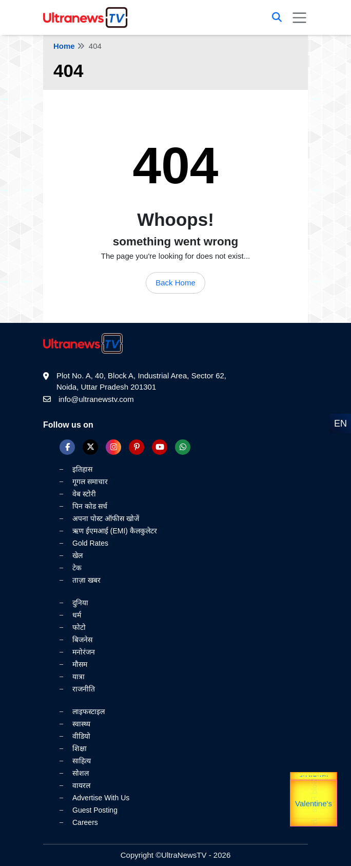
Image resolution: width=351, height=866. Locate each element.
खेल (77, 555)
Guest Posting (95, 810)
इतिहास (82, 469)
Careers (85, 822)
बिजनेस (82, 640)
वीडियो (81, 736)
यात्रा (78, 676)
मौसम (79, 664)
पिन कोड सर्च (89, 506)
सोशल (80, 773)
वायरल (81, 785)
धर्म (76, 615)
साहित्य (81, 761)
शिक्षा (79, 748)
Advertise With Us (100, 798)
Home (64, 46)
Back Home (175, 282)
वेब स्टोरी (84, 494)
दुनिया (80, 603)
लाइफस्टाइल (88, 711)
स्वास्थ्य (81, 724)
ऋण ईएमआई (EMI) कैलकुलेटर (114, 531)
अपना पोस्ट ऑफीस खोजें (105, 518)
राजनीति (83, 689)
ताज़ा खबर (86, 580)
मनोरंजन (83, 652)
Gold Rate (313, 799)
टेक (77, 568)
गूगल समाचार (90, 481)
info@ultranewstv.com (96, 399)
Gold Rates (90, 543)
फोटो (79, 627)
